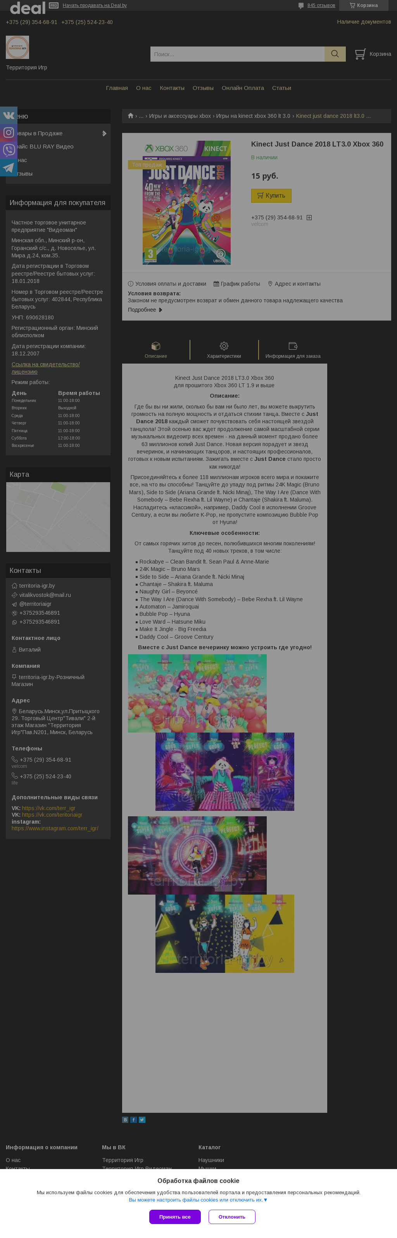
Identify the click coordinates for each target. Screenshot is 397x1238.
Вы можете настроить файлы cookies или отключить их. (196, 1200)
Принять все (175, 1217)
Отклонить (232, 1217)
